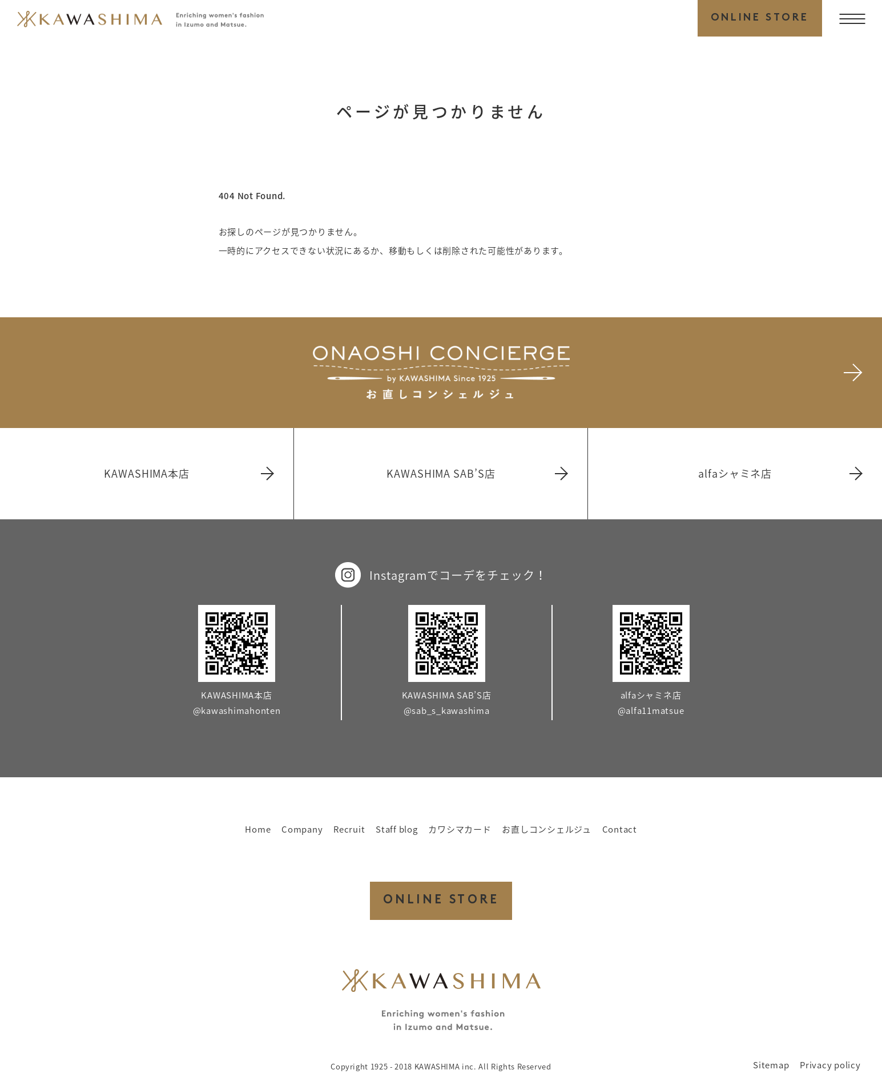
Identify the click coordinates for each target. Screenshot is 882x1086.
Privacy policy (830, 1065)
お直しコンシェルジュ (546, 829)
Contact (619, 829)
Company (302, 829)
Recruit (349, 829)
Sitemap (771, 1065)
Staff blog (397, 829)
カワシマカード (459, 829)
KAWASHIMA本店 (188, 473)
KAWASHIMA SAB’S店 (476, 473)
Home (258, 829)
